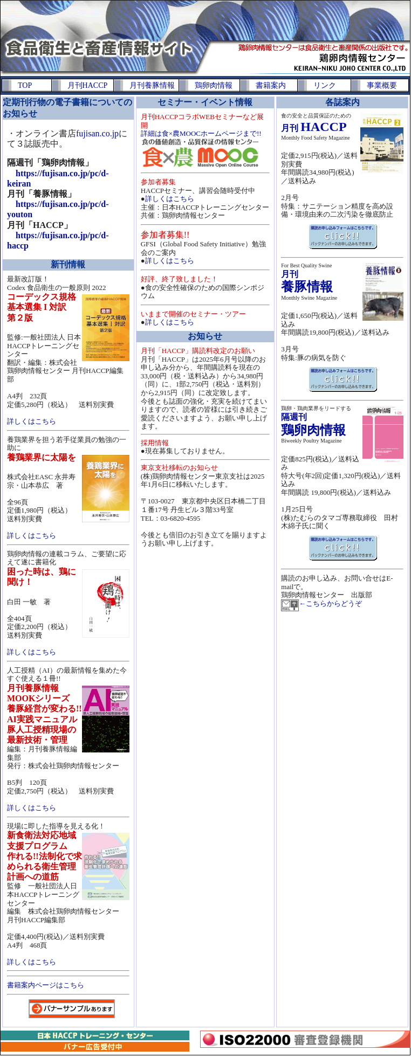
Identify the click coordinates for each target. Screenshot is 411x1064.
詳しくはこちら (31, 421)
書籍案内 (271, 85)
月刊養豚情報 (152, 85)
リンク (324, 85)
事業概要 (382, 85)
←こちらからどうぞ (330, 603)
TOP (25, 85)
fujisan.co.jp (97, 133)
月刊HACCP (87, 85)
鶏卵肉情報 (213, 85)
